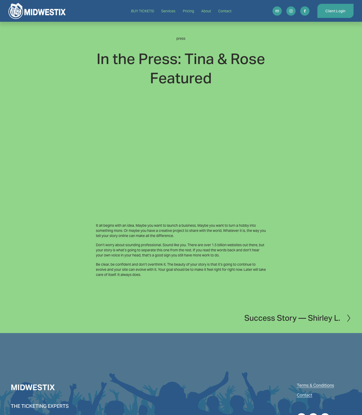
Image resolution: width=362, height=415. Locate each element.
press (180, 38)
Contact (225, 11)
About (206, 11)
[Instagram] (288, 11)
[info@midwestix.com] (274, 11)
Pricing (188, 11)
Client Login (333, 11)
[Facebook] (302, 11)
